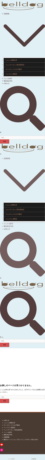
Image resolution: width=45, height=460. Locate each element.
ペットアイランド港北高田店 (14, 64)
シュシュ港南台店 (11, 60)
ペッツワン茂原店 (11, 74)
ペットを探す (8, 78)
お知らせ (6, 83)
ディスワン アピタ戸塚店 (13, 69)
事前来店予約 (8, 81)
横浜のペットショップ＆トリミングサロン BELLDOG (21, 439)
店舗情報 (6, 13)
